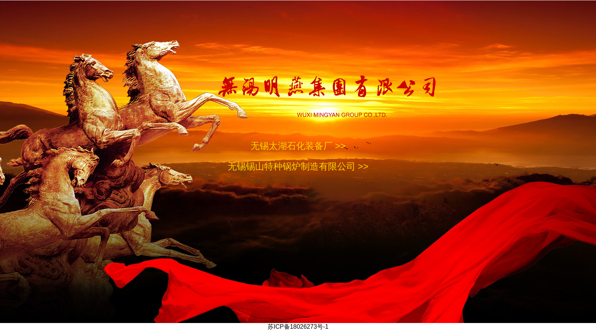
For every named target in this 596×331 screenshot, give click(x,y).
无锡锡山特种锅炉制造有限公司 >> (298, 166)
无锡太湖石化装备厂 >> (298, 146)
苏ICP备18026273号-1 (298, 326)
